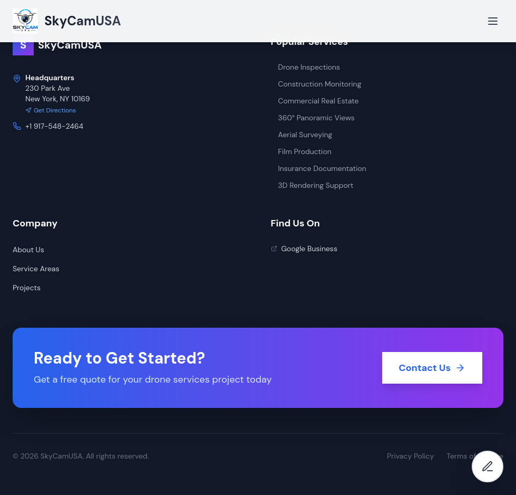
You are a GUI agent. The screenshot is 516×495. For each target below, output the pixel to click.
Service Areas (36, 268)
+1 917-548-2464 (54, 126)
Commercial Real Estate (315, 101)
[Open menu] (492, 21)
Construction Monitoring (316, 84)
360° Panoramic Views (313, 117)
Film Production (301, 151)
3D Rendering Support (312, 185)
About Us (28, 249)
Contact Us (432, 367)
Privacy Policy (410, 456)
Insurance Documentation (318, 168)
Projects (27, 287)
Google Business (304, 248)
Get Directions (50, 110)
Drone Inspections (305, 67)
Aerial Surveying (302, 134)
